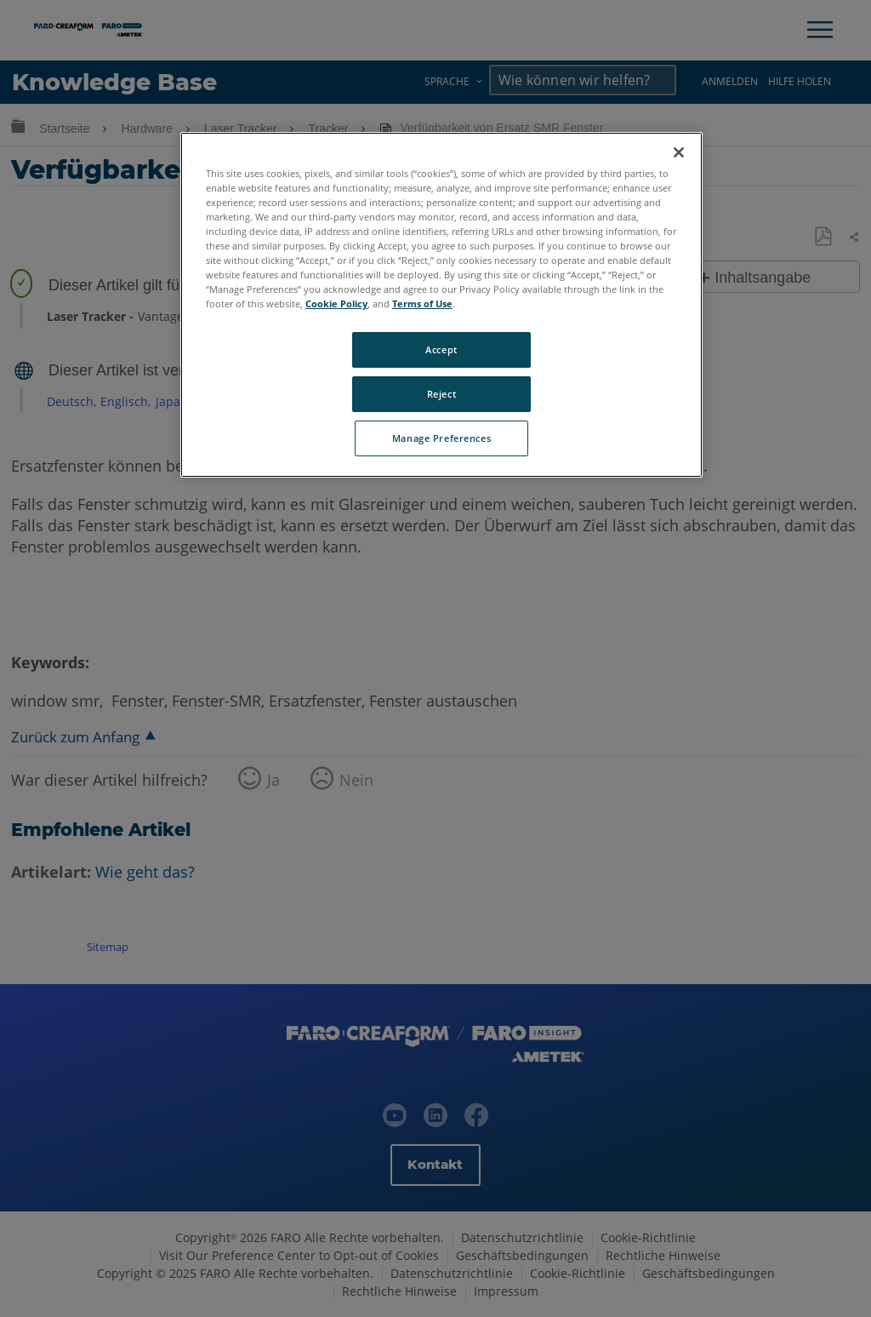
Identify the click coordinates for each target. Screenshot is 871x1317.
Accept (441, 349)
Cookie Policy (336, 303)
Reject (441, 393)
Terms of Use (422, 303)
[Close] (678, 152)
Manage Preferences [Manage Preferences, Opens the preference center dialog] (441, 438)
